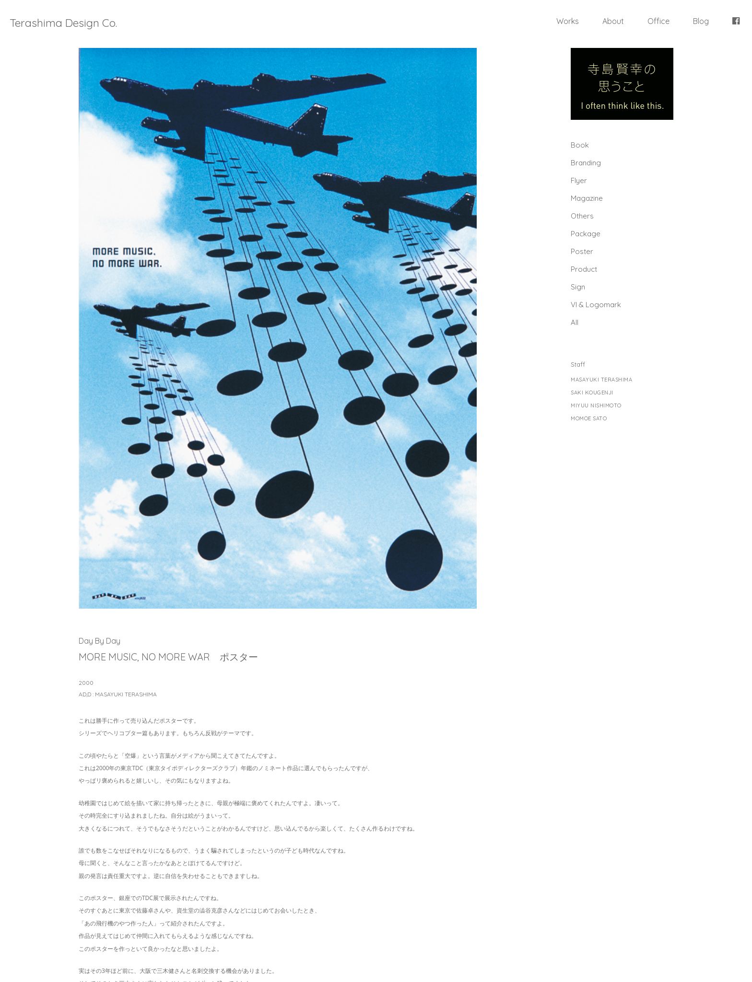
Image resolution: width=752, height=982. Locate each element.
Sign (578, 286)
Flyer (579, 180)
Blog (701, 21)
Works (567, 21)
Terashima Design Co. (63, 23)
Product (584, 269)
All (574, 322)
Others (582, 216)
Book (580, 145)
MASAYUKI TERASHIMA (601, 379)
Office (658, 21)
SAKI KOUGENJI (592, 392)
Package (585, 233)
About (613, 21)
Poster (582, 251)
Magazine (587, 198)
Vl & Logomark (596, 304)
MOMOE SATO (589, 418)
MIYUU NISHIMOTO (596, 405)
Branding (586, 162)
